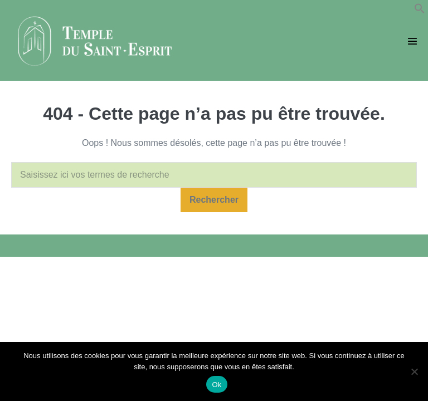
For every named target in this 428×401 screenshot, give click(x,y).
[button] (419, 11)
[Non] (414, 371)
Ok (216, 384)
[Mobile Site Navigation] (412, 41)
